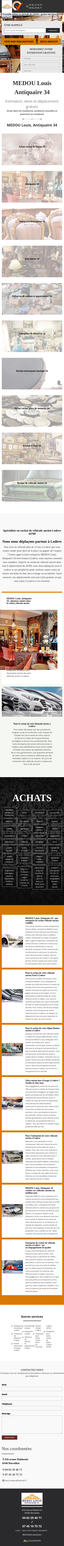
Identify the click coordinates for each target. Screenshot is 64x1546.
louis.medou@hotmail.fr (14, 1480)
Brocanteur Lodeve (28, 1327)
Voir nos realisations (19, 41)
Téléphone (7, 1404)
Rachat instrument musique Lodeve (17, 1347)
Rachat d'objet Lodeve (38, 1328)
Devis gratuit (49, 41)
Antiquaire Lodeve (28, 1332)
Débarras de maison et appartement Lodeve (28, 1342)
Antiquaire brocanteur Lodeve (17, 1328)
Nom (4, 1384)
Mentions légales (32, 1534)
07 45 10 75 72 (35, 5)
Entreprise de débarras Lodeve (17, 1337)
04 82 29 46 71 (35, 7)
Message (6, 1413)
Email (4, 1394)
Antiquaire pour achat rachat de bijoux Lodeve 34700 (49, 1339)
